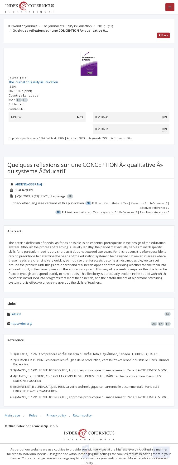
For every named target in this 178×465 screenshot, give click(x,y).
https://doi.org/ (21, 323)
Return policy (82, 415)
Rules (33, 415)
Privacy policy (56, 415)
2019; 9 (105, 26)
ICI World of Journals (22, 26)
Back (163, 35)
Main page (12, 415)
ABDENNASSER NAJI (29, 184)
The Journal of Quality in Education (67, 26)
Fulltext (16, 314)
